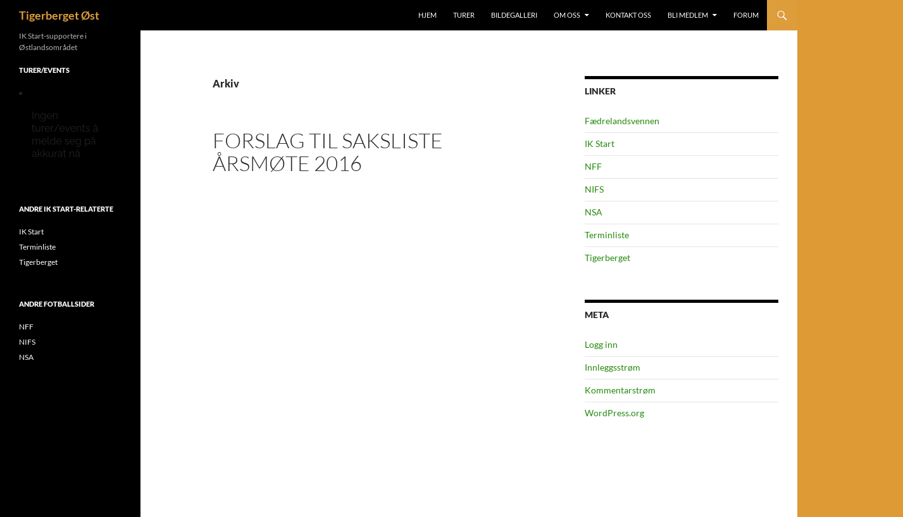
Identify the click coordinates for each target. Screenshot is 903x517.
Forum (746, 15)
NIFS (594, 189)
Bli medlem (688, 15)
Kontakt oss (628, 15)
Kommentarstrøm (620, 390)
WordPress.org (614, 412)
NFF (593, 166)
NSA (593, 212)
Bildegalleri (514, 15)
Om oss (567, 15)
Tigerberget (607, 257)
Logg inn (601, 344)
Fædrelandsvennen (622, 120)
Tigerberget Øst (59, 15)
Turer (464, 15)
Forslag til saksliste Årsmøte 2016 (328, 151)
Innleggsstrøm (612, 367)
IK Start (599, 143)
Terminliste (607, 234)
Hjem (427, 15)
